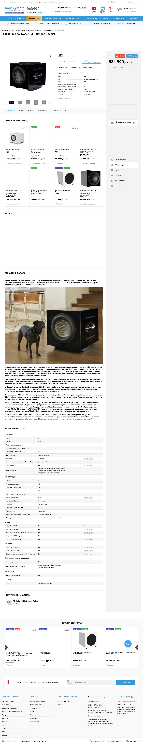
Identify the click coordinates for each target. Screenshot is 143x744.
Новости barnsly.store (50, 2)
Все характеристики (64, 98)
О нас (23, 2)
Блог (3, 731)
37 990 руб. (66, 200)
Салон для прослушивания (100, 24)
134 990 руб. (42, 200)
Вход (92, 2)
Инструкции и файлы (119, 186)
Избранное (115, 741)
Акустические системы (57, 18)
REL (85, 76)
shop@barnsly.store (129, 701)
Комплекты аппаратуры (36, 18)
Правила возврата (8, 725)
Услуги (4, 728)
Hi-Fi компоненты (75, 18)
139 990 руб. (17, 160)
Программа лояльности (11, 2)
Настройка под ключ (74, 24)
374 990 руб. (91, 200)
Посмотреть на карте (94, 716)
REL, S (85, 81)
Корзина (133, 741)
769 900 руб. (42, 160)
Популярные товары (71, 623)
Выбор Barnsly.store (63, 701)
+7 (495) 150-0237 (65, 7)
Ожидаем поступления (13, 163)
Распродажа (132, 18)
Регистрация (99, 2)
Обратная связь (9, 741)
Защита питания (102, 18)
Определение (41, 12)
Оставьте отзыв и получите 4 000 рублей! (92, 61)
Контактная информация (9, 708)
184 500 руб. (21, 661)
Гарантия (5, 718)
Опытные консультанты (126, 24)
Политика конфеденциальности (12, 711)
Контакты (62, 2)
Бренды (38, 2)
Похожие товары (118, 160)
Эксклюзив (33, 725)
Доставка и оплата (8, 701)
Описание (116, 175)
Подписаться (125, 682)
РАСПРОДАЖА (34, 721)
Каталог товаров (14, 19)
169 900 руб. (55, 661)
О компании (5, 704)
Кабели (89, 18)
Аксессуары (117, 18)
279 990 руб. (91, 160)
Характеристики (118, 181)
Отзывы (30, 2)
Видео (115, 170)
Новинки (60, 704)
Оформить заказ (130, 11)
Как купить (5, 721)
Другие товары (88, 458)
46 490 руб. (121, 661)
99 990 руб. (66, 160)
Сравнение (97, 741)
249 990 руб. (17, 200)
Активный (87, 94)
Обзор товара (117, 165)
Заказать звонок (81, 7)
